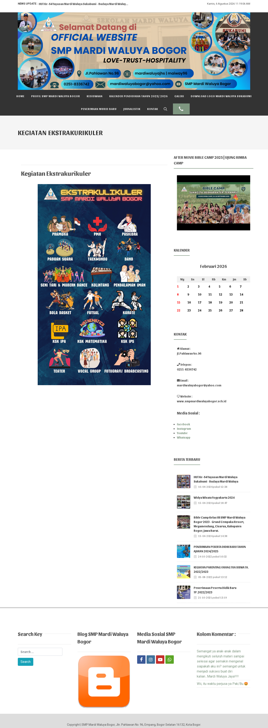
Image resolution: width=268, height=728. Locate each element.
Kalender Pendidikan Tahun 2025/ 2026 (138, 96)
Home (20, 96)
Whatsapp (183, 424)
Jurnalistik (131, 108)
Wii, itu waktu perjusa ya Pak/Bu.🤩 (222, 671)
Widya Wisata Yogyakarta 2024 (214, 485)
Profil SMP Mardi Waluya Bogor (55, 96)
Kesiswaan (95, 96)
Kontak (152, 108)
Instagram (184, 416)
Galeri (179, 96)
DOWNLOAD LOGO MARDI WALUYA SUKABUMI (221, 96)
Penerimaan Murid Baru (99, 108)
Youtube (182, 420)
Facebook (183, 411)
